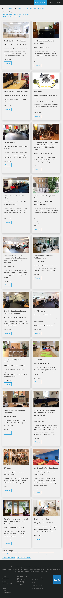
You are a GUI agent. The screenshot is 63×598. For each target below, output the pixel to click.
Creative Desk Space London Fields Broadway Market (15, 312)
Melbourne (38, 569)
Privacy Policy (6, 593)
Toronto (32, 571)
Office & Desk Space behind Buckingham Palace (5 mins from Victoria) (44, 412)
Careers (4, 581)
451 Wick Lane (39, 311)
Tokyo (46, 571)
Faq (3, 586)
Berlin (21, 569)
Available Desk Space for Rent (16, 92)
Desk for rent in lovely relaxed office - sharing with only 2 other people (16, 521)
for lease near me (16, 14)
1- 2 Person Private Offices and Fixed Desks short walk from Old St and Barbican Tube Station (46, 146)
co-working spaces (19, 567)
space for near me (28, 554)
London (9, 9)
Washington (39, 571)
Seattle (21, 571)
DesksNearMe (11, 2)
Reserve (7, 63)
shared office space (9, 554)
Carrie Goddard (10, 142)
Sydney (27, 571)
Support (4, 588)
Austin (9, 569)
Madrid (32, 569)
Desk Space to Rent (41, 519)
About (4, 577)
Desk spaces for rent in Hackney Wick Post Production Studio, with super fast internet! (16, 259)
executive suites (30, 567)
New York (45, 569)
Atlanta (4, 569)
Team (4, 590)
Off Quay (7, 468)
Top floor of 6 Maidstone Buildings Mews (43, 256)
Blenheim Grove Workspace (15, 41)
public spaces (42, 567)
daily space (8, 557)
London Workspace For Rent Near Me (30, 9)
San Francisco (54, 569)
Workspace (6, 579)
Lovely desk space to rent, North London (44, 42)
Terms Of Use (7, 583)
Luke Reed (38, 359)
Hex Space (38, 92)
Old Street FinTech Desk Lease (46, 468)
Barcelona (16, 569)
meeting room (46, 554)
